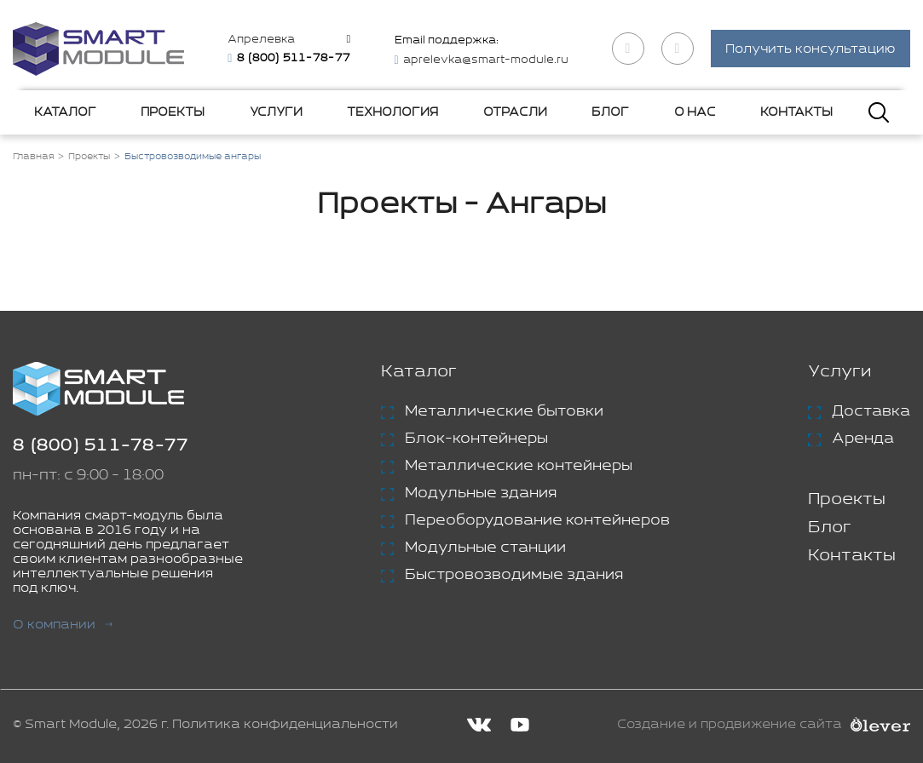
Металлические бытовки (504, 411)
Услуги (276, 112)
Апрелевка (261, 39)
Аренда (863, 438)
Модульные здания (481, 493)
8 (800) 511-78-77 (100, 446)
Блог (610, 112)
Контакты (796, 112)
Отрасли (515, 112)
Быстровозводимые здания (514, 574)
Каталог (65, 112)
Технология (392, 112)
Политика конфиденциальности (285, 724)
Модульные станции (485, 547)
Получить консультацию (810, 50)
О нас (695, 112)
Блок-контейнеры (476, 438)
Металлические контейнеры (518, 465)
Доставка (871, 411)
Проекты (173, 112)
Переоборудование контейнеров (537, 520)
